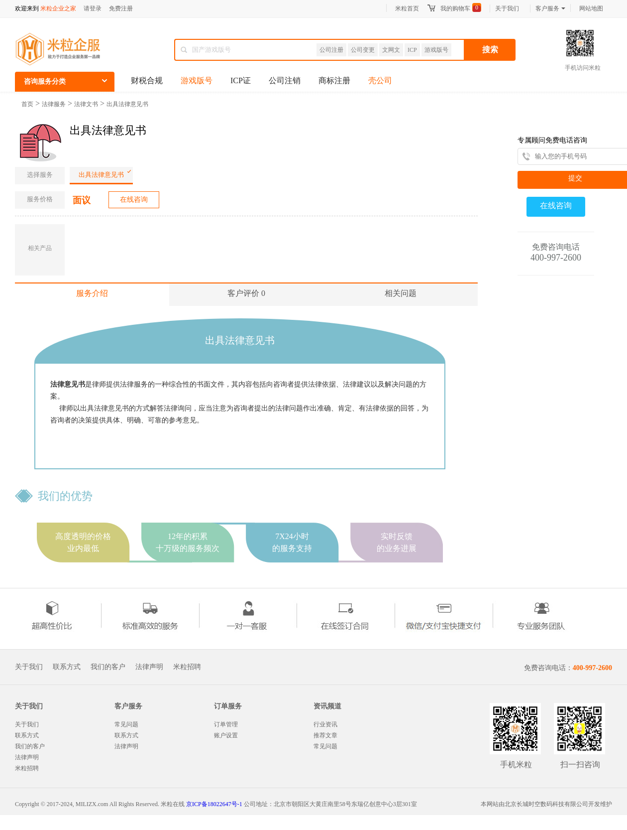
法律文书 (86, 104)
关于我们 (507, 8)
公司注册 (331, 49)
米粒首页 (407, 8)
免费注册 (121, 8)
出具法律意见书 (127, 104)
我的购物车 (455, 8)
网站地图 (591, 8)
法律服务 (54, 104)
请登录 (93, 8)
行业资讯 (325, 724)
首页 (27, 104)
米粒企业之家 (58, 8)
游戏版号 (436, 49)
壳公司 (380, 80)
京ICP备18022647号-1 (214, 804)
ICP (412, 49)
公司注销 (285, 80)
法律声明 (149, 667)
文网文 (391, 49)
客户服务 (550, 8)
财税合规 (147, 80)
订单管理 (226, 724)
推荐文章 (325, 735)
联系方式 (67, 667)
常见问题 (126, 724)
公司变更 (363, 49)
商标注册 (334, 80)
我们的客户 (108, 667)
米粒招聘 (187, 667)
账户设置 (226, 735)
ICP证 (240, 80)
